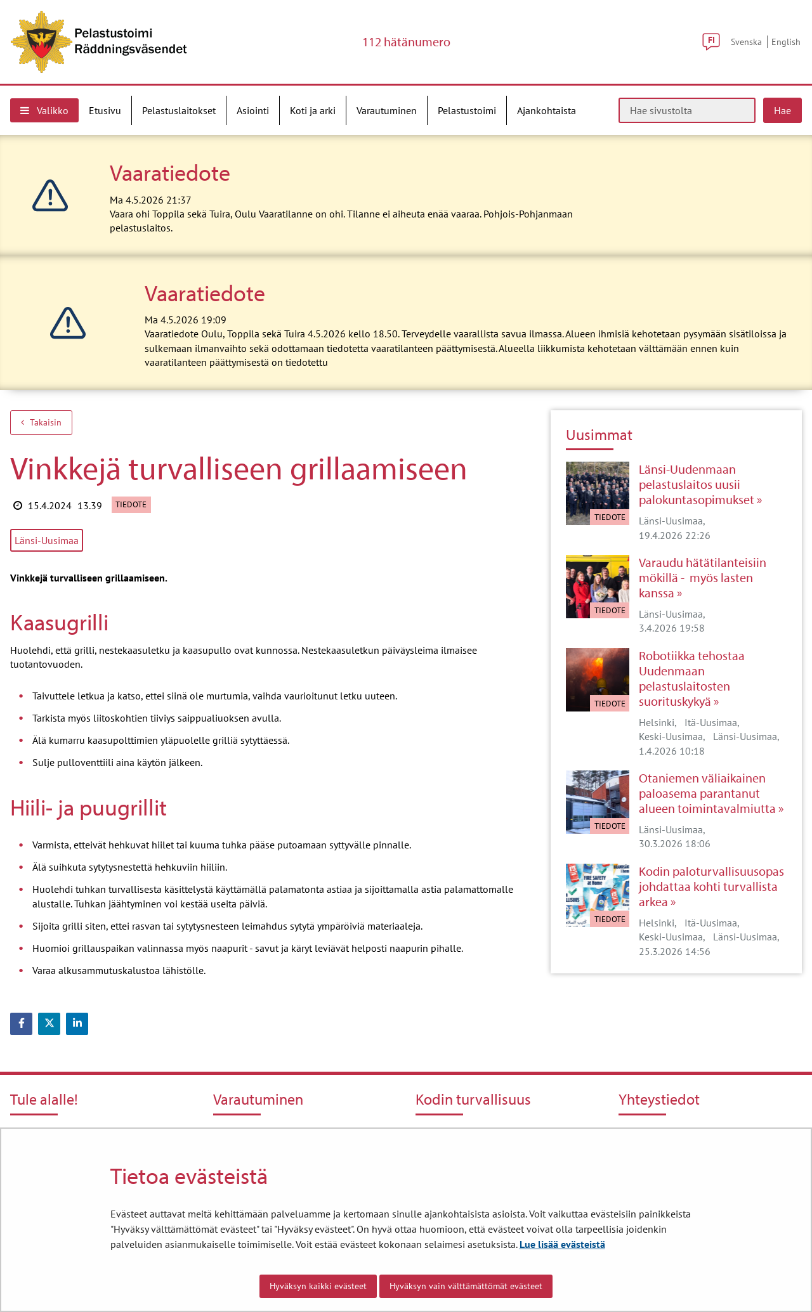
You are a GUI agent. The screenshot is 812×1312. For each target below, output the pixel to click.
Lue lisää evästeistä (562, 1244)
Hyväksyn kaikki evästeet (318, 1286)
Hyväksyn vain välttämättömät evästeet (466, 1286)
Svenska (746, 42)
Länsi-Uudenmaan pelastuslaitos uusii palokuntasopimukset (696, 484)
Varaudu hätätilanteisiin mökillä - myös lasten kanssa (702, 578)
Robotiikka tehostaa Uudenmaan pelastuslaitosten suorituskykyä (692, 678)
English (786, 42)
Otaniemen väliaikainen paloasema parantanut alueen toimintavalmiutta (707, 793)
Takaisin (41, 422)
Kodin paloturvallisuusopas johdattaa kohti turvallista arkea (711, 886)
